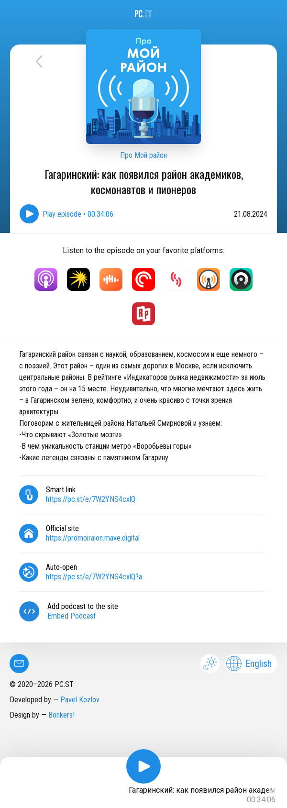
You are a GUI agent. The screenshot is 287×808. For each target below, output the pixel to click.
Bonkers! (61, 714)
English (249, 663)
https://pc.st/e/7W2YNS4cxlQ (90, 499)
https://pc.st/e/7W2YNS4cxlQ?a (94, 576)
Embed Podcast (71, 615)
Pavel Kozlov (79, 699)
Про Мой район (143, 155)
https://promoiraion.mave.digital (93, 537)
